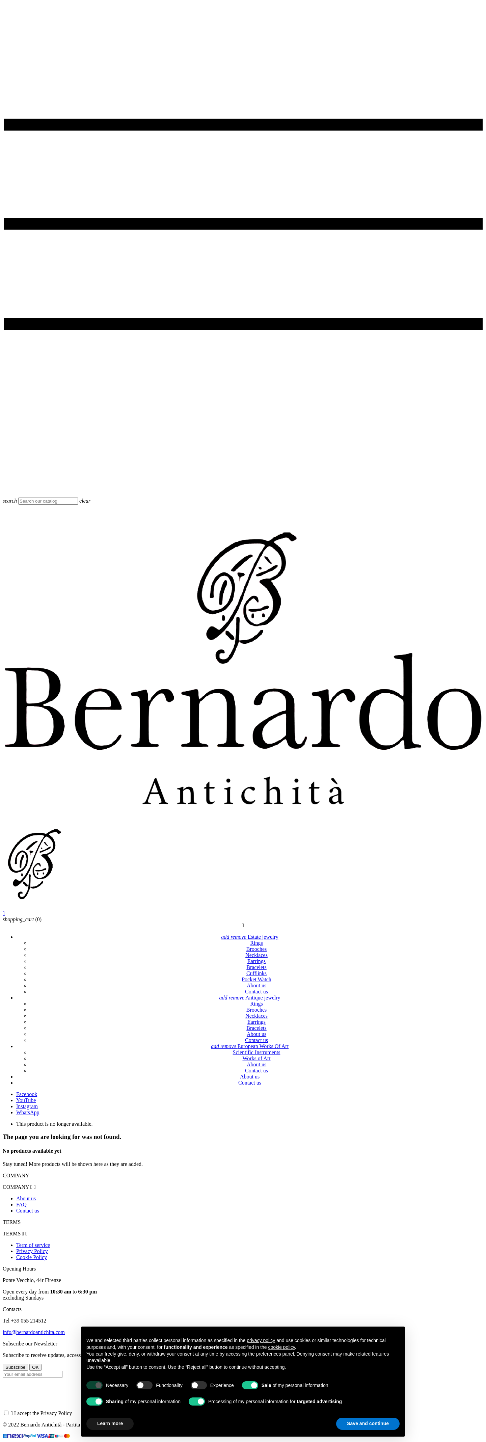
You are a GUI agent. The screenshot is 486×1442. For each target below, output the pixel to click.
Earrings (256, 961)
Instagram (27, 1106)
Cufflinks (256, 973)
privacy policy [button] (261, 1340)
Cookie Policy (31, 1257)
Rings (256, 943)
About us (256, 985)
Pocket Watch (256, 979)
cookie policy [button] (281, 1347)
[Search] (48, 501)
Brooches (256, 949)
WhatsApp (27, 1112)
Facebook (26, 1094)
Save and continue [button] (368, 1423)
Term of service (33, 1245)
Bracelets (256, 967)
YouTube (26, 1100)
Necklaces (256, 955)
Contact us (256, 991)
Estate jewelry (249, 937)
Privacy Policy (32, 1251)
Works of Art (256, 1058)
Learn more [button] (110, 1423)
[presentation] (54, 1396)
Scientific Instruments (256, 1052)
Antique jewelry (249, 997)
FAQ (21, 1204)
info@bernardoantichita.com (34, 1332)
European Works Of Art (250, 1046)
